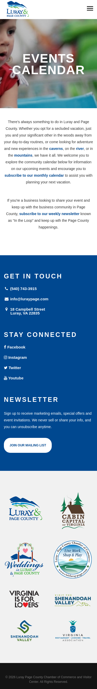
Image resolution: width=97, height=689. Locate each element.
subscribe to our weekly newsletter (49, 214)
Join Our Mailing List (28, 445)
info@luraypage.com (26, 299)
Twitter (12, 367)
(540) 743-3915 (20, 288)
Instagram (15, 357)
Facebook (14, 347)
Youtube (14, 378)
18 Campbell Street (48, 311)
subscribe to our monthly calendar (34, 175)
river (80, 149)
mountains (23, 155)
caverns (56, 149)
